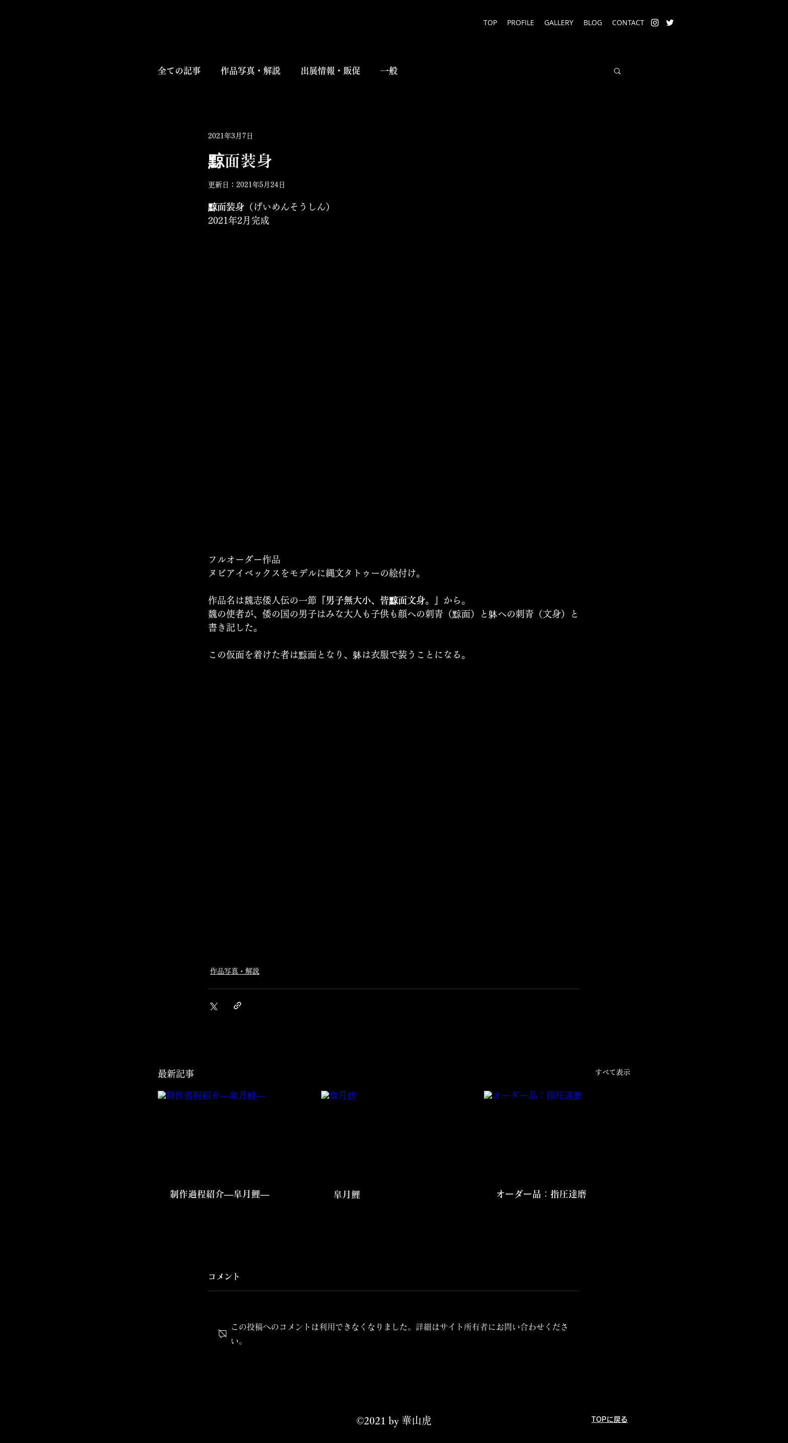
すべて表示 (612, 1072)
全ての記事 (179, 70)
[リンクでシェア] (237, 1005)
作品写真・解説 (250, 70)
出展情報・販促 (330, 70)
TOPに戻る (610, 1419)
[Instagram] (655, 23)
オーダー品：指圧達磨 (541, 1193)
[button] (617, 70)
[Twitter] (670, 23)
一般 (389, 70)
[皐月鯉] (394, 1132)
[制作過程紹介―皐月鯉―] (231, 1132)
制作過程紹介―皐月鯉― (219, 1193)
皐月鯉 (346, 1194)
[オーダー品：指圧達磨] (557, 1132)
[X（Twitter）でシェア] (213, 1005)
